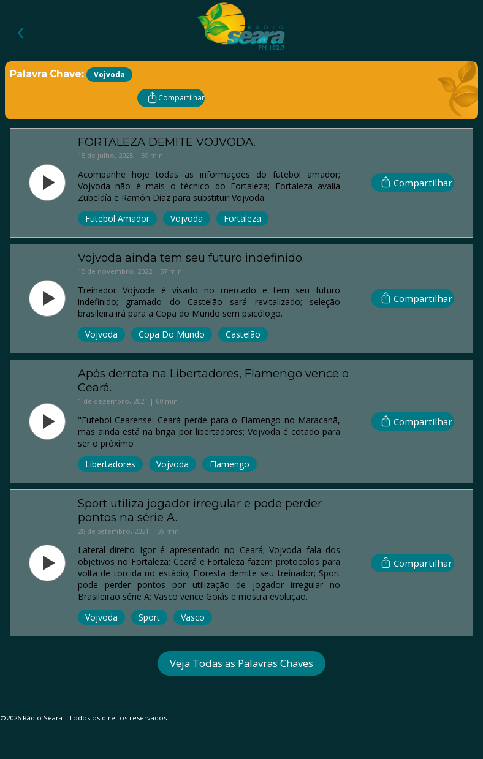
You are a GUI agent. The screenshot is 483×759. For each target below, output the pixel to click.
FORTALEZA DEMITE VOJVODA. (167, 142)
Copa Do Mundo (172, 334)
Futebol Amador (117, 218)
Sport (149, 617)
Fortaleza (242, 218)
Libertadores (110, 464)
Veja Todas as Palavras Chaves (241, 663)
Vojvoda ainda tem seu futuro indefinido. (191, 258)
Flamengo (229, 464)
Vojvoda (186, 218)
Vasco (193, 617)
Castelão (243, 334)
